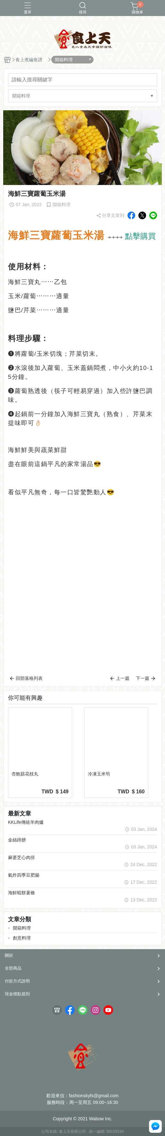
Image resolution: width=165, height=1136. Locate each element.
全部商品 (13, 968)
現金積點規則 (17, 993)
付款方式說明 (17, 981)
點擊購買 (140, 236)
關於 (9, 955)
